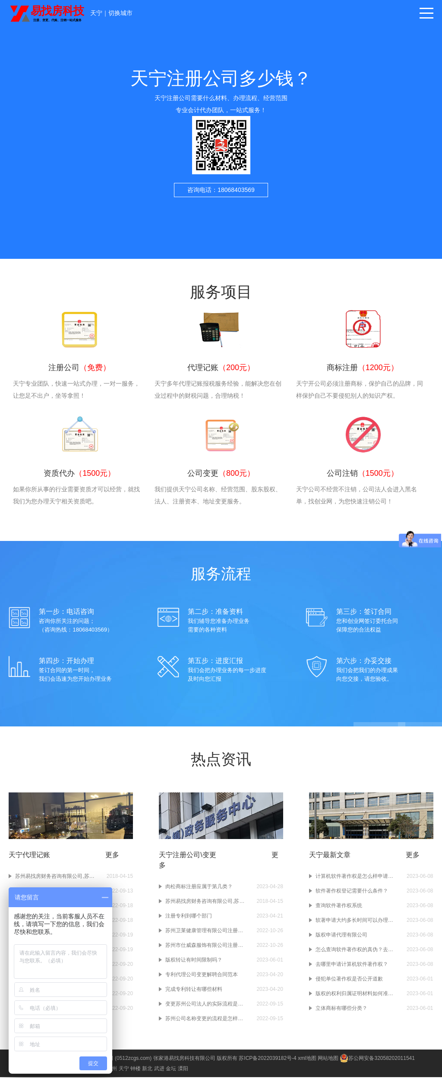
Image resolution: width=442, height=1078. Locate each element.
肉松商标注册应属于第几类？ (199, 887)
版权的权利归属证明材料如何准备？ (357, 994)
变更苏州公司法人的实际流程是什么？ (206, 1005)
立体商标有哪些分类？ (341, 1009)
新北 (147, 1069)
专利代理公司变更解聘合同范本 (201, 975)
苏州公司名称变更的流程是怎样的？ (206, 1019)
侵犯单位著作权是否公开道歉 (349, 980)
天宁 (96, 12)
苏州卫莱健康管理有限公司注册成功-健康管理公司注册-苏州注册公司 (206, 931)
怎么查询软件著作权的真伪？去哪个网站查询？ (357, 950)
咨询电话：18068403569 (221, 189)
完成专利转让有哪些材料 (193, 990)
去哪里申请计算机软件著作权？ (352, 965)
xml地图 (307, 1059)
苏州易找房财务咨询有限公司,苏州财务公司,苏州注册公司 (56, 877)
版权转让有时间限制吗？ (193, 961)
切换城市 (120, 12)
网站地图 (328, 1059)
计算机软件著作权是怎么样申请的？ (357, 877)
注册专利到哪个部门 (188, 917)
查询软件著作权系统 (339, 906)
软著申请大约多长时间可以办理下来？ (357, 921)
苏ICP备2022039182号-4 (267, 1059)
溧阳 (183, 1069)
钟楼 (135, 1069)
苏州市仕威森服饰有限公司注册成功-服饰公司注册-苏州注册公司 (206, 946)
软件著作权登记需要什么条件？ (352, 892)
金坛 (171, 1069)
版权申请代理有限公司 (341, 936)
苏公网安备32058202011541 (377, 1059)
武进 (159, 1069)
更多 (112, 855)
